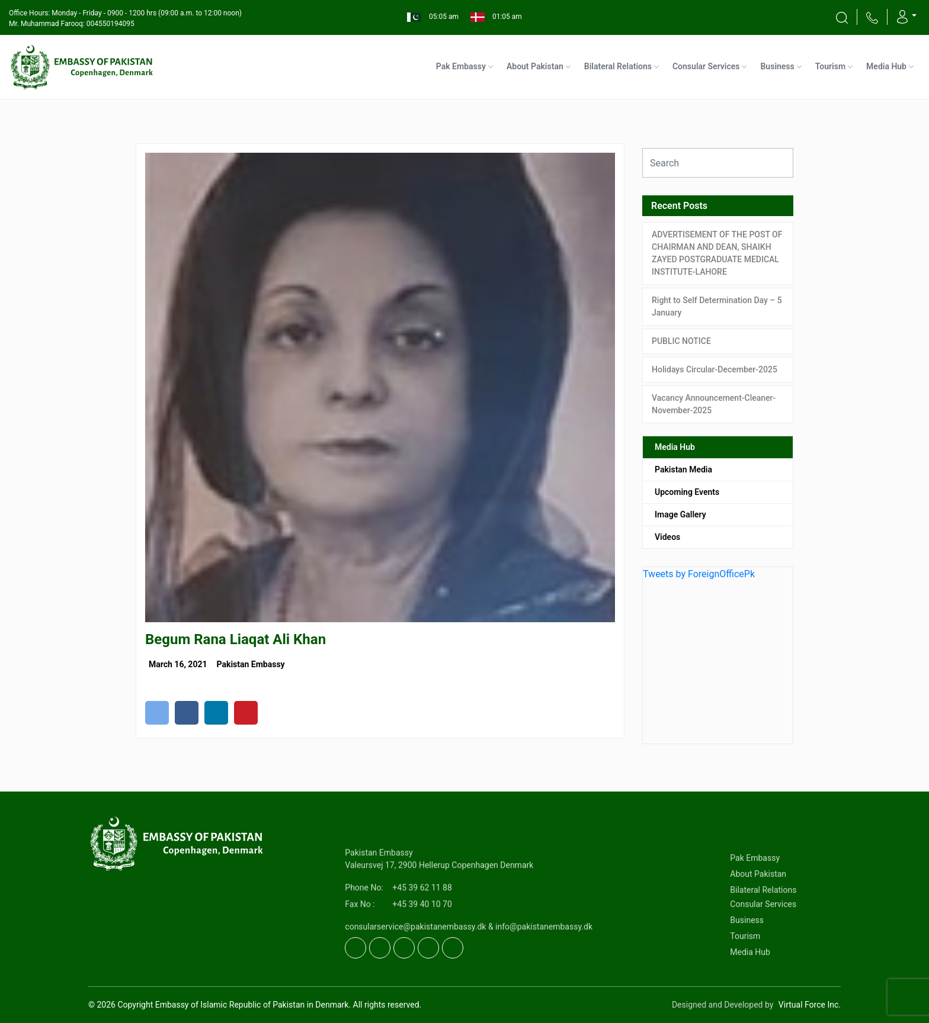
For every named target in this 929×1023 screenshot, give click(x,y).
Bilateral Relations (618, 66)
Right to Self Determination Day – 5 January (717, 306)
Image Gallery (680, 514)
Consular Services (706, 66)
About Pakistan (535, 66)
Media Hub (886, 66)
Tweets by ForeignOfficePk (699, 574)
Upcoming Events (687, 492)
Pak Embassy (461, 66)
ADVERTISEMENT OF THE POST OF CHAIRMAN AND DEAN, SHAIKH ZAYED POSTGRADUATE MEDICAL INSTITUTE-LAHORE (717, 253)
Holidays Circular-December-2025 (714, 369)
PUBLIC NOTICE (681, 341)
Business (777, 66)
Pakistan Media (683, 469)
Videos (667, 537)
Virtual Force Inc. (810, 1004)
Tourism (830, 66)
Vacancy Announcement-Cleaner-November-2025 (714, 404)
